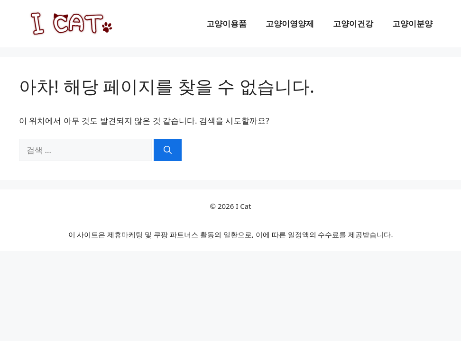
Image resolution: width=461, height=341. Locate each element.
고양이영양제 (290, 23)
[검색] (168, 150)
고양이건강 (353, 23)
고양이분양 (412, 23)
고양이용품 (226, 23)
